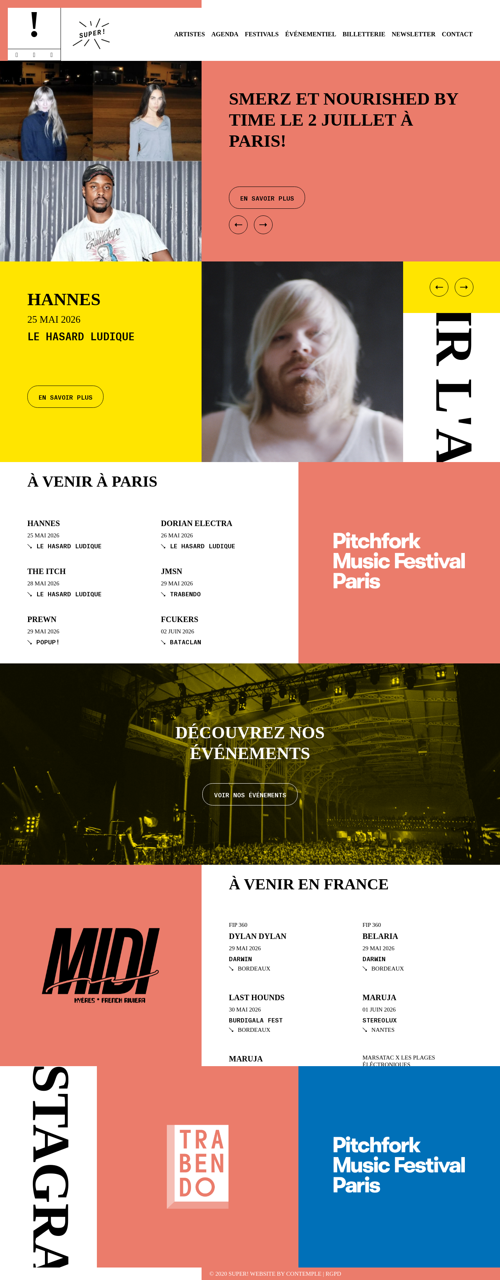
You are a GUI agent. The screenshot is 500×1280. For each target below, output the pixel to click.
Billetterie (364, 34)
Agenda (224, 34)
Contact (457, 34)
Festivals (262, 34)
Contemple (303, 1274)
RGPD (333, 1274)
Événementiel (310, 34)
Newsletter (414, 34)
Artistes (189, 34)
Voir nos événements (250, 794)
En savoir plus (66, 397)
